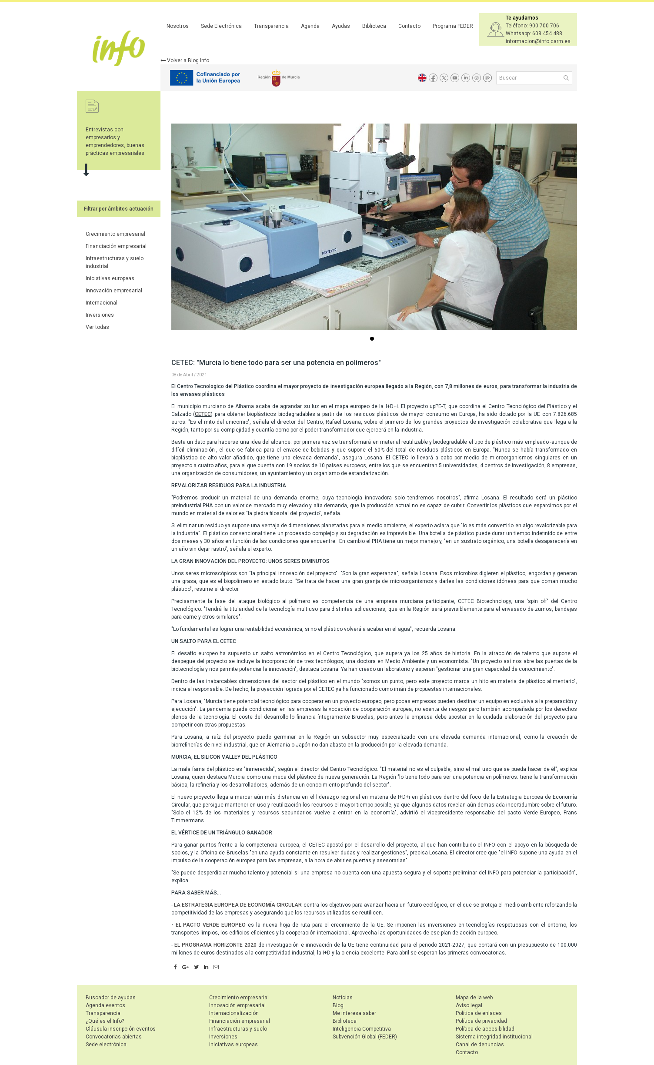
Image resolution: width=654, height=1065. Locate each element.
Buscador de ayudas (111, 998)
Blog (338, 1005)
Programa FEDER (453, 26)
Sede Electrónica (221, 26)
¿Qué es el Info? (105, 1021)
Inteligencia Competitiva (362, 1029)
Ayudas (341, 26)
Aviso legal (469, 1005)
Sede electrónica (106, 1045)
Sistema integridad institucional (494, 1037)
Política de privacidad (481, 1021)
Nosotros (178, 26)
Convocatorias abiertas (114, 1037)
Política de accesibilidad (485, 1029)
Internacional (101, 303)
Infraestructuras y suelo (238, 1029)
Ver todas (97, 327)
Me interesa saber (354, 1013)
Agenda (310, 26)
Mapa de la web (474, 998)
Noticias (343, 998)
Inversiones (100, 315)
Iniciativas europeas (110, 278)
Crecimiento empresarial (115, 234)
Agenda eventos (105, 1005)
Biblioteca (374, 26)
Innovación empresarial (114, 291)
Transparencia (271, 26)
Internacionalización (234, 1013)
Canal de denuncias (480, 1045)
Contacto (409, 26)
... (373, 339)
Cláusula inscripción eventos (121, 1029)
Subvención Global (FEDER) (365, 1037)
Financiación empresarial (116, 246)
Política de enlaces (479, 1013)
